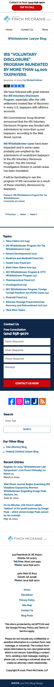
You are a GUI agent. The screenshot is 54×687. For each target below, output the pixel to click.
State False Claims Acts (21, 267)
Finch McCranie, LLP (37, 670)
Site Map (27, 605)
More (45, 29)
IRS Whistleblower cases (19, 143)
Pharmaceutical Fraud (20, 280)
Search (27, 429)
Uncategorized (16, 284)
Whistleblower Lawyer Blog (27, 19)
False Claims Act (18, 241)
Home (9, 29)
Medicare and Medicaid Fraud (24, 258)
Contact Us (27, 29)
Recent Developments (21, 253)
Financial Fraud (16, 297)
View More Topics (15, 310)
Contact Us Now (27, 383)
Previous (10, 214)
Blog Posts (27, 615)
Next (33, 214)
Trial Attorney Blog (16, 447)
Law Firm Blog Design (27, 683)
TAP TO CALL (27, 7)
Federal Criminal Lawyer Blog (22, 451)
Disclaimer (27, 595)
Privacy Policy (27, 600)
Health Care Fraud (18, 263)
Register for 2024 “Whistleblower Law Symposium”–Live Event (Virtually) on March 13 (25, 470)
